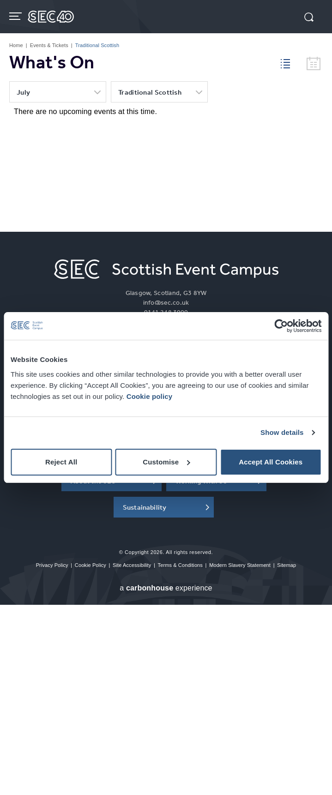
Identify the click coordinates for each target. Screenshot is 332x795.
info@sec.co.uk (166, 302)
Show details (282, 432)
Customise (166, 462)
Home (16, 45)
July (23, 92)
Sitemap (286, 565)
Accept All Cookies (270, 462)
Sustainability (144, 507)
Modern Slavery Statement (240, 565)
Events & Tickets (49, 45)
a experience (166, 588)
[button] (309, 18)
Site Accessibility (132, 565)
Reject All (61, 462)
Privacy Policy (52, 565)
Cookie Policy (90, 565)
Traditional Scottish (149, 92)
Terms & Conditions (180, 565)
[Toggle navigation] (16, 16)
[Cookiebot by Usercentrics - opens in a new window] (281, 326)
